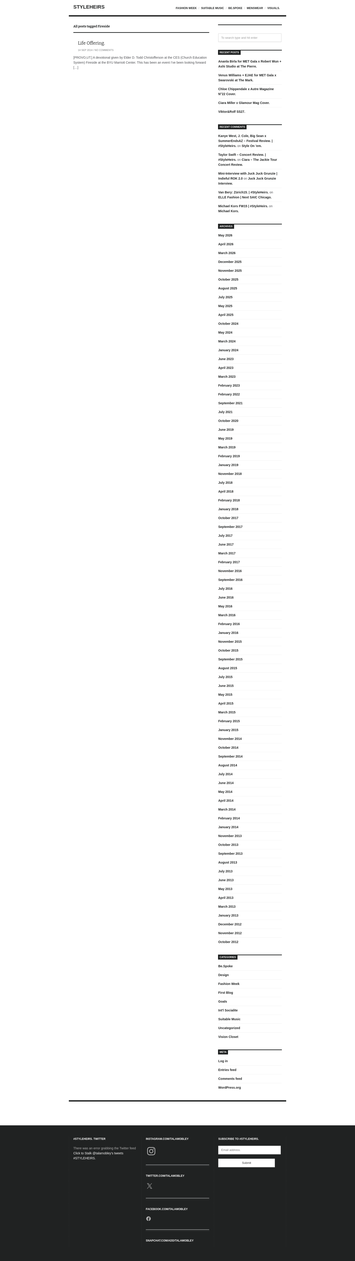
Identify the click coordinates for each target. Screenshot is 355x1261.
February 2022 (229, 394)
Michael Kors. (228, 211)
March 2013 (226, 906)
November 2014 (230, 739)
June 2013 (226, 880)
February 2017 (229, 562)
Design (223, 975)
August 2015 (227, 668)
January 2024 (228, 350)
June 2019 (226, 429)
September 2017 (230, 527)
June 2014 (226, 783)
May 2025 (225, 306)
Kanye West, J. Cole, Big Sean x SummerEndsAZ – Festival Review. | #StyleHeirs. (245, 141)
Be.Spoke (235, 8)
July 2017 (225, 535)
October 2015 (228, 650)
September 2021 (230, 403)
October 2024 (228, 323)
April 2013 (225, 898)
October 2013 (228, 845)
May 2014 (225, 792)
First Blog (225, 992)
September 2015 (230, 659)
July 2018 (225, 482)
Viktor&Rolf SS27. (231, 111)
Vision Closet (228, 1037)
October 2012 (228, 942)
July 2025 (225, 297)
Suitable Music (212, 8)
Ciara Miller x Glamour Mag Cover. (244, 103)
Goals (222, 1001)
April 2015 (225, 703)
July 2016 (225, 588)
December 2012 (230, 924)
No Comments (104, 50)
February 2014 (229, 818)
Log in (223, 1061)
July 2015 (225, 677)
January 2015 (228, 730)
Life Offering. (91, 43)
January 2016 (228, 633)
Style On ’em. (252, 146)
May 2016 (225, 606)
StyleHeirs (89, 7)
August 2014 (227, 765)
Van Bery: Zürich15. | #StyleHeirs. (243, 192)
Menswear (255, 8)
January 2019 (228, 465)
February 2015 (229, 721)
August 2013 (227, 862)
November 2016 (230, 571)
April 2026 (225, 244)
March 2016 (226, 615)
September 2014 (230, 756)
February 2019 (229, 456)
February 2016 (229, 624)
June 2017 (226, 544)
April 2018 (225, 491)
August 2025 (227, 288)
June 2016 (226, 597)
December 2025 (230, 262)
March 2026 (226, 253)
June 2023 (226, 359)
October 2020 (228, 421)
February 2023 (229, 385)
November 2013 (230, 836)
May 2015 (225, 694)
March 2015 (226, 712)
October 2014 (228, 747)
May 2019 (225, 438)
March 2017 (226, 553)
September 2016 (230, 580)
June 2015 (226, 686)
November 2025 (230, 270)
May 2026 (225, 235)
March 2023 (226, 376)
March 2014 (226, 809)
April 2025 (225, 315)
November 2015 (230, 641)
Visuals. (273, 8)
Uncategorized (229, 1028)
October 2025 (228, 279)
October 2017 (228, 518)
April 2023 (225, 368)
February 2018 (229, 500)
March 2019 (226, 447)
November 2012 (230, 933)
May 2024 (225, 332)
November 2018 (230, 474)
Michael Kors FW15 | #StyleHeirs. (243, 206)
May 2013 (225, 889)
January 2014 (228, 827)
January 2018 (228, 509)
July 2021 (225, 412)
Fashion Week (186, 8)
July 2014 (225, 774)
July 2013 (225, 871)
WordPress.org (229, 1087)
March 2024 (226, 341)
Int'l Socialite (228, 1010)
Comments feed (230, 1079)
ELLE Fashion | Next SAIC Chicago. (245, 197)
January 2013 (228, 915)
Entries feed (227, 1070)
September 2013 (230, 853)
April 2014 (225, 800)
